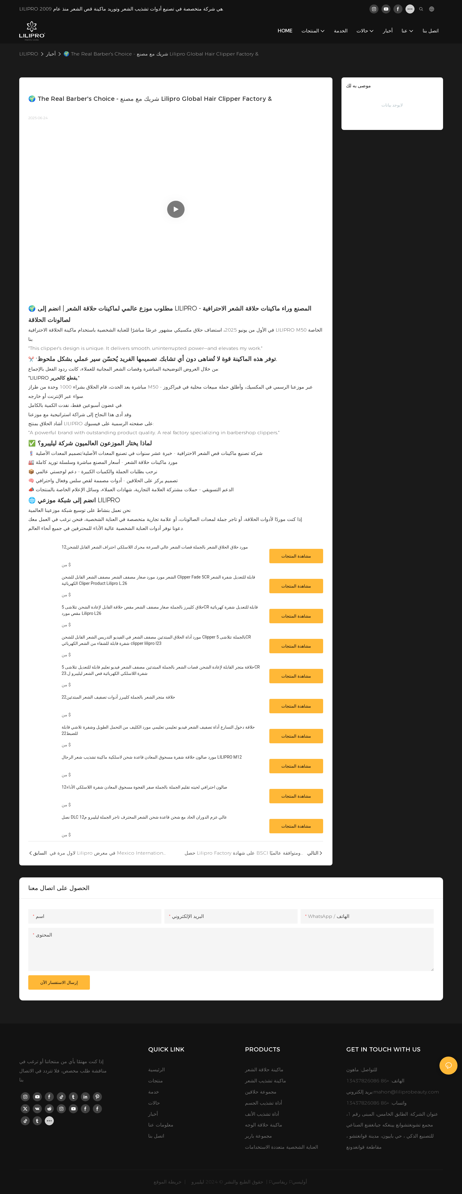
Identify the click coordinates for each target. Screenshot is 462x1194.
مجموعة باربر (258, 1136)
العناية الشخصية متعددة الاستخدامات (281, 1147)
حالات (154, 1103)
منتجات (155, 1081)
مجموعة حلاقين (261, 1092)
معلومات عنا (160, 1125)
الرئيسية (156, 1069)
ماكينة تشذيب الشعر (265, 1081)
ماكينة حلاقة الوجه (263, 1125)
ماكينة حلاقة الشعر (264, 1069)
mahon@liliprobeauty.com (406, 1092)
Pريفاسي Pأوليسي (288, 1182)
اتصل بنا (156, 1136)
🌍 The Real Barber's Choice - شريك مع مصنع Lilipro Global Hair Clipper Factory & (161, 54)
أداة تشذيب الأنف (262, 1114)
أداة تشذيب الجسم (263, 1103)
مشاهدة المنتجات (296, 556)
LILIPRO (28, 54)
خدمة (153, 1092)
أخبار (51, 54)
